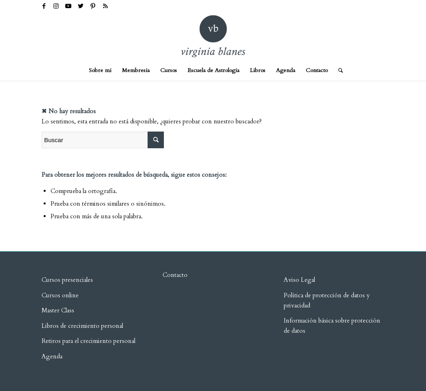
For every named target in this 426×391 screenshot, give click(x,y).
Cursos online (60, 295)
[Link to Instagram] (56, 6)
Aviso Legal (299, 280)
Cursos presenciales (67, 280)
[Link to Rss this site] (105, 6)
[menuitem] (100, 70)
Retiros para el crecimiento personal (89, 341)
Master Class (58, 310)
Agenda (52, 356)
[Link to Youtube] (68, 6)
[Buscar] (338, 70)
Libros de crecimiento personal (82, 326)
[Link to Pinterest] (93, 6)
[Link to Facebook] (44, 6)
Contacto (175, 275)
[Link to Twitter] (80, 6)
